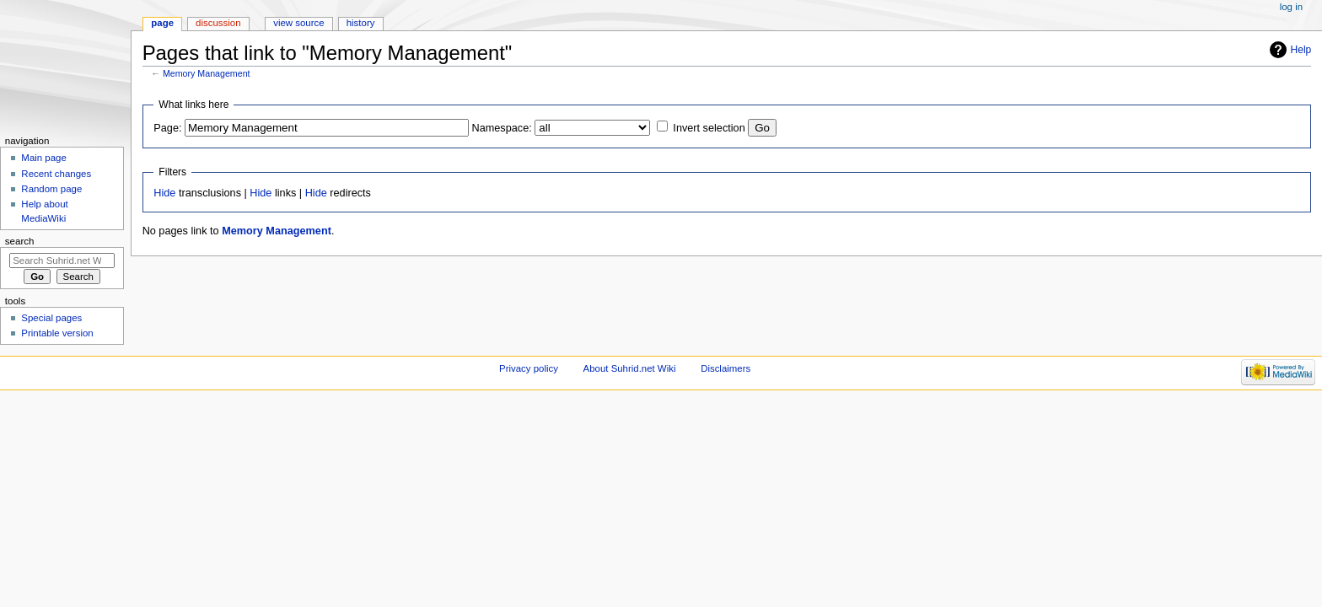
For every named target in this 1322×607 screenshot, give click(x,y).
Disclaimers (725, 368)
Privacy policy (528, 368)
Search (20, 241)
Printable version (57, 333)
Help (1301, 50)
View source (298, 23)
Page (162, 23)
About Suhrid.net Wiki (629, 368)
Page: (167, 128)
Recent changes (56, 174)
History (361, 23)
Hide (164, 193)
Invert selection (708, 128)
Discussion (218, 23)
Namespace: (502, 128)
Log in (1291, 7)
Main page (44, 158)
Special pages (51, 318)
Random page (51, 189)
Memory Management (206, 73)
